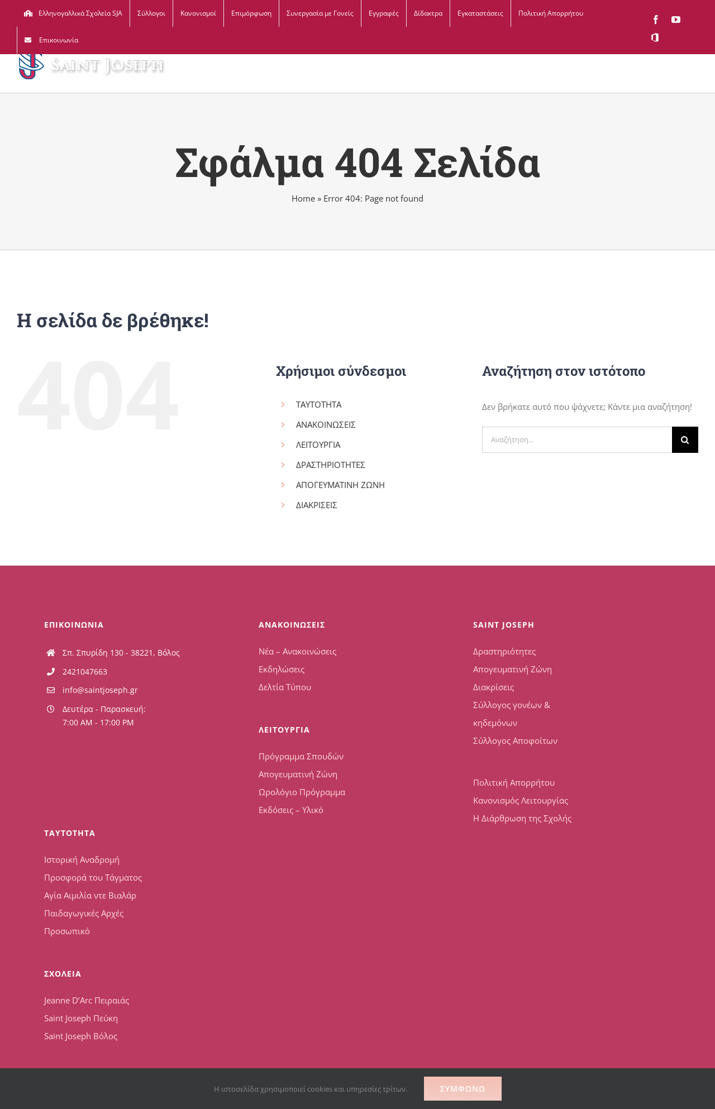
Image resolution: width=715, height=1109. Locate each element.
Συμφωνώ (462, 1088)
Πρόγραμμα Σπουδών (301, 756)
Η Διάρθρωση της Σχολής (522, 818)
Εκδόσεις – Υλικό (291, 809)
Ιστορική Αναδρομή (82, 859)
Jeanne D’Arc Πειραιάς (86, 1000)
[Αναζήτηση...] (577, 440)
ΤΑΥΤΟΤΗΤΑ (318, 404)
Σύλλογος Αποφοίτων (515, 740)
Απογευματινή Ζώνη (298, 774)
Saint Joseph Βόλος (80, 1035)
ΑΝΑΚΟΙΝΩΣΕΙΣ (326, 424)
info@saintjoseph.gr (100, 690)
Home (303, 198)
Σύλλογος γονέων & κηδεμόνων (511, 713)
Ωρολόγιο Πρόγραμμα (302, 791)
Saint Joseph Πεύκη (81, 1018)
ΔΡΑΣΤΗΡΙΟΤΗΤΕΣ (330, 464)
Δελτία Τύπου (285, 686)
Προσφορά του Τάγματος (93, 877)
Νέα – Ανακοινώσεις (297, 651)
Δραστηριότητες (504, 651)
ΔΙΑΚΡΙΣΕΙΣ (316, 504)
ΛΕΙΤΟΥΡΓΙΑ (318, 444)
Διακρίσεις (493, 686)
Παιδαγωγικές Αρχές (83, 913)
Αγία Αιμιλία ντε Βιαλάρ (90, 895)
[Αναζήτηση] (685, 440)
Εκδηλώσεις (281, 669)
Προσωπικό (67, 930)
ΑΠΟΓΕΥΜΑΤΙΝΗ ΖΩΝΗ (340, 484)
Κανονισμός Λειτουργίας (520, 800)
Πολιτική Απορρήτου (514, 782)
